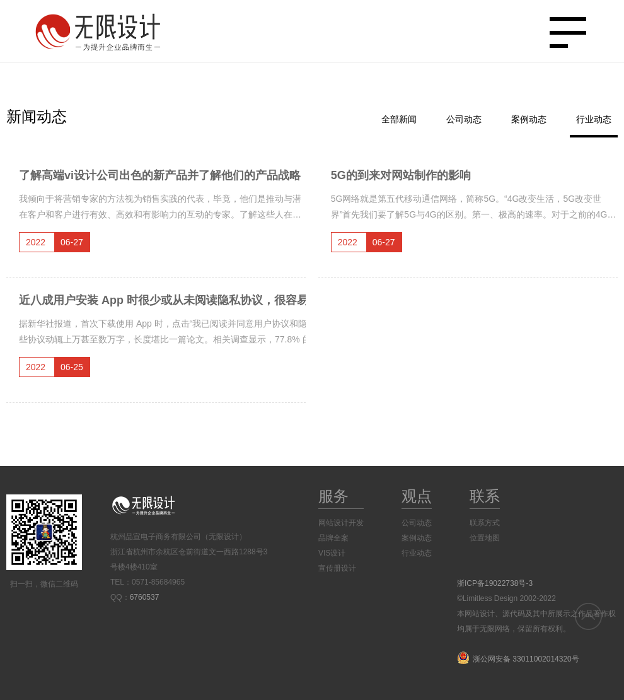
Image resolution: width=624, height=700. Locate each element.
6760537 (144, 597)
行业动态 (593, 119)
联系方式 (485, 522)
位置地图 (485, 538)
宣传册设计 (337, 568)
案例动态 (528, 119)
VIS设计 (331, 553)
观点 (417, 496)
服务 (333, 496)
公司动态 (464, 119)
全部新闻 (399, 119)
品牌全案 (333, 538)
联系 (485, 496)
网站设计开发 (341, 522)
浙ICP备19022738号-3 (495, 583)
